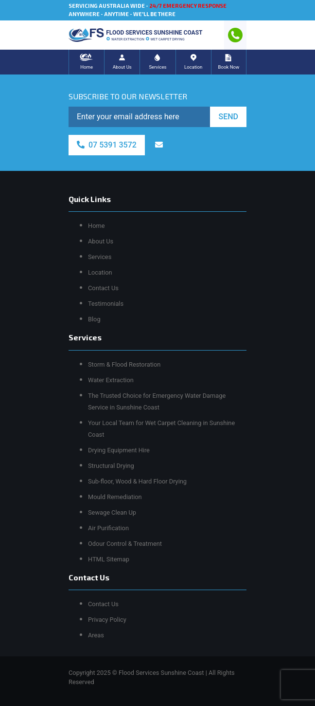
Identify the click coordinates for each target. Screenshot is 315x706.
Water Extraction (111, 380)
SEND (228, 116)
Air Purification (108, 528)
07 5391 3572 (107, 144)
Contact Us (103, 288)
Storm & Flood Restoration (124, 364)
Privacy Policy (107, 619)
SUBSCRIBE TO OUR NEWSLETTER (128, 96)
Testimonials (105, 303)
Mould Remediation (115, 497)
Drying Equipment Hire (119, 450)
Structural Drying (111, 465)
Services (99, 256)
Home (96, 225)
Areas (96, 635)
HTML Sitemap (108, 559)
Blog (94, 319)
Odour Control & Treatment (125, 543)
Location (100, 272)
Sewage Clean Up (112, 512)
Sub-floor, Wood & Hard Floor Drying (137, 481)
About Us (100, 241)
